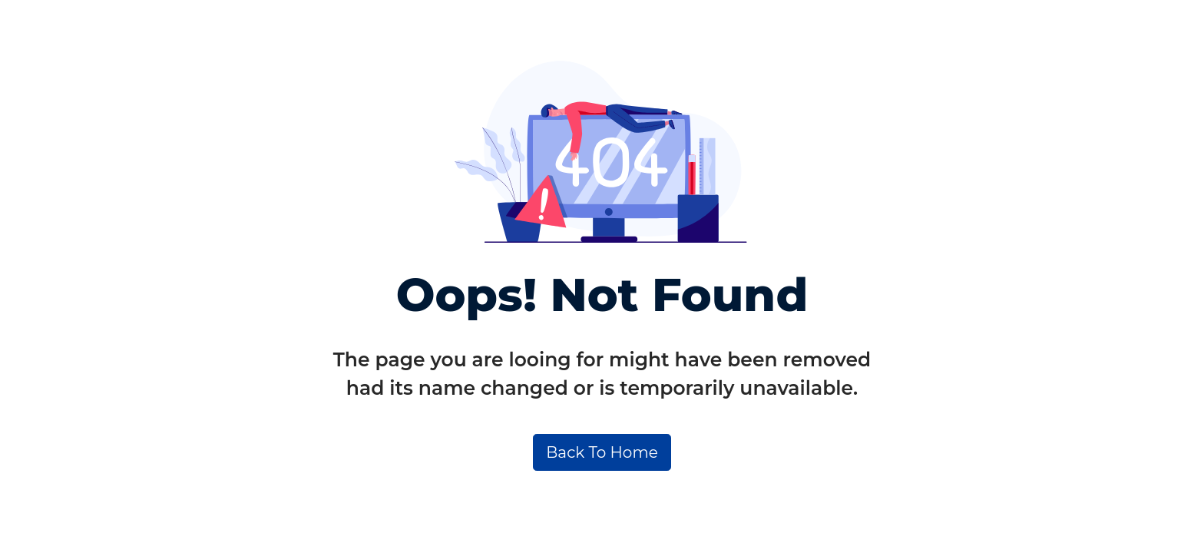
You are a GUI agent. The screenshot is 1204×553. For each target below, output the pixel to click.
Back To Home (601, 452)
